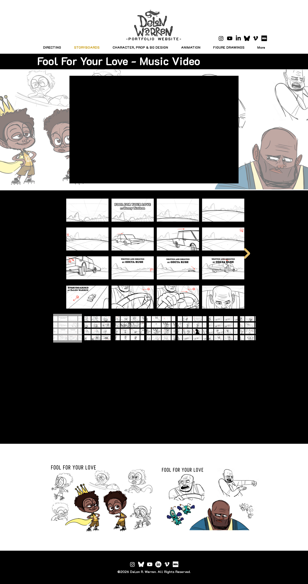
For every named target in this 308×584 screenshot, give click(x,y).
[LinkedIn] (238, 38)
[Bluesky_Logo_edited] (141, 564)
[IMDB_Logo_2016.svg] (264, 38)
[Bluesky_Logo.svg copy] (247, 38)
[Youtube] (230, 38)
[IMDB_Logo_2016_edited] (175, 564)
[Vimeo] (255, 38)
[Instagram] (221, 38)
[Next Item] (247, 253)
